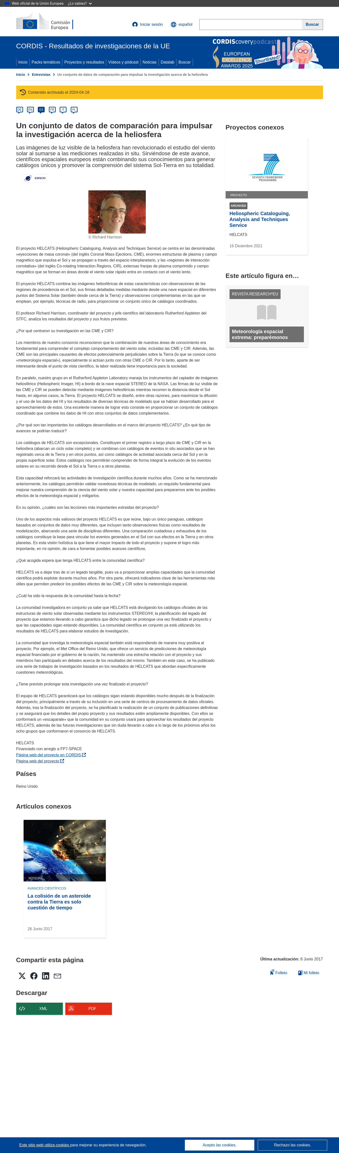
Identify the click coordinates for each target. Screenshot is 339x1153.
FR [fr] (52, 109)
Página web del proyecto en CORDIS (51, 755)
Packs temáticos (46, 62)
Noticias (150, 62)
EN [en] (30, 109)
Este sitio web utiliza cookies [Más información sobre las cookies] (44, 1145)
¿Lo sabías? (80, 3)
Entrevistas (41, 75)
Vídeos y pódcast (123, 62)
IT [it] (63, 109)
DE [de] (19, 109)
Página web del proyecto (40, 761)
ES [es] (41, 109)
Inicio (22, 62)
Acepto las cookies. (220, 1145)
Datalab (167, 62)
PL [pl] (74, 109)
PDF (92, 1009)
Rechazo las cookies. (292, 1145)
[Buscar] (312, 24)
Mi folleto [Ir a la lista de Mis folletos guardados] (308, 972)
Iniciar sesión (147, 24)
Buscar (184, 62)
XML (43, 1009)
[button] (181, 24)
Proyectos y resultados (84, 62)
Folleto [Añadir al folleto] (279, 972)
